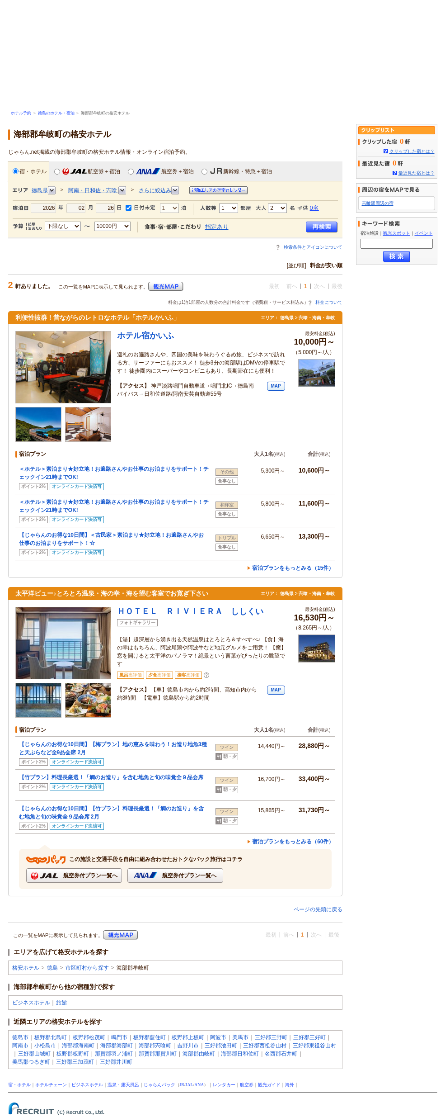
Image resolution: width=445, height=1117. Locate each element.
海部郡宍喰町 (155, 1045)
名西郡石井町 (281, 1054)
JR (182, 1084)
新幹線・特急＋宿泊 (236, 171)
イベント (424, 233)
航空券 (246, 1084)
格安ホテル (25, 968)
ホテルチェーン (51, 1084)
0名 (314, 207)
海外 (289, 1084)
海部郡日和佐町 (240, 1054)
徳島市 (20, 1037)
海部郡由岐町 (199, 1054)
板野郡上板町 (188, 1037)
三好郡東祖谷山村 (314, 1045)
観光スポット (396, 233)
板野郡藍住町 (149, 1037)
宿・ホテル (30, 171)
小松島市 (45, 1045)
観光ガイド (269, 1084)
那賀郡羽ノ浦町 (114, 1054)
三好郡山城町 (34, 1054)
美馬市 (240, 1037)
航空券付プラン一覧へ (73, 875)
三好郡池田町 (221, 1045)
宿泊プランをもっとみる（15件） (293, 568)
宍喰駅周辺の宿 (377, 203)
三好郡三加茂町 (75, 1062)
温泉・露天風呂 (123, 1084)
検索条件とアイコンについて (313, 247)
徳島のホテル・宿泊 (56, 113)
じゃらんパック (159, 1084)
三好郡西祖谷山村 (264, 1045)
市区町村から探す (87, 968)
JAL (189, 1084)
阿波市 (218, 1037)
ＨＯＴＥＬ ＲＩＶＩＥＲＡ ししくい (190, 611)
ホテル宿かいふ (145, 335)
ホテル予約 (21, 113)
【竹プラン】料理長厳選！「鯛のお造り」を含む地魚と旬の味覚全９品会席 (111, 777)
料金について (328, 302)
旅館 (61, 1002)
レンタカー (224, 1084)
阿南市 (20, 1045)
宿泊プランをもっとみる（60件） (293, 841)
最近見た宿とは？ (416, 172)
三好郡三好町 (309, 1037)
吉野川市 (188, 1045)
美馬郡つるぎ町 (31, 1062)
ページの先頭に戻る (318, 909)
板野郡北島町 (50, 1037)
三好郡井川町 (116, 1062)
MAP (276, 385)
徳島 (52, 968)
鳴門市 (119, 1037)
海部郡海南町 (78, 1045)
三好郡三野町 (271, 1037)
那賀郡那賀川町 (158, 1054)
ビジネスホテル (31, 1002)
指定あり (217, 226)
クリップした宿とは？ (412, 151)
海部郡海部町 (116, 1045)
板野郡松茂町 (89, 1037)
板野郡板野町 (72, 1054)
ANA (199, 1084)
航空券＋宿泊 (87, 171)
